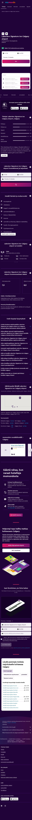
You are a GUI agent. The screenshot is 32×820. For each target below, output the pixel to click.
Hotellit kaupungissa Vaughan (10, 703)
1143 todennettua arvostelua (16, 48)
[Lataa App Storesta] (24, 108)
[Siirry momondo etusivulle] (10, 2)
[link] (16, 515)
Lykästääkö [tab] (24, 674)
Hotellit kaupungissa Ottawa (10, 694)
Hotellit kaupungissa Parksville (10, 692)
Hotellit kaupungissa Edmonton (10, 707)
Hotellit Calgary (19, 740)
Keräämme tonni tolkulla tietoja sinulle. (16, 730)
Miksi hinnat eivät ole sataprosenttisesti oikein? (16, 733)
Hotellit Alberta (11, 740)
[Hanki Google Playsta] (15, 108)
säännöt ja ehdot (17, 647)
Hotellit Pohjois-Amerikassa (14, 738)
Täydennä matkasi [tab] (8, 678)
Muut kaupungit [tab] (8, 671)
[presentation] (24, 108)
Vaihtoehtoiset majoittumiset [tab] (11, 674)
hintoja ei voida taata (11, 722)
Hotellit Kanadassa (26, 738)
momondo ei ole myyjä (16, 727)
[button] (2, 2)
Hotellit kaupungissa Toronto (10, 685)
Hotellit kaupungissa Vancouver (10, 688)
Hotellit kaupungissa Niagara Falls (11, 696)
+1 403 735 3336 (6, 46)
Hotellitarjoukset (3, 738)
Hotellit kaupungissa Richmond (10, 701)
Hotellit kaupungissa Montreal (10, 690)
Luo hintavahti (11, 508)
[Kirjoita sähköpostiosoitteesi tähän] (17, 633)
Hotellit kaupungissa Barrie (9, 705)
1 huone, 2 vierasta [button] (8, 57)
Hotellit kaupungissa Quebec (10, 699)
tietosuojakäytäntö (26, 647)
